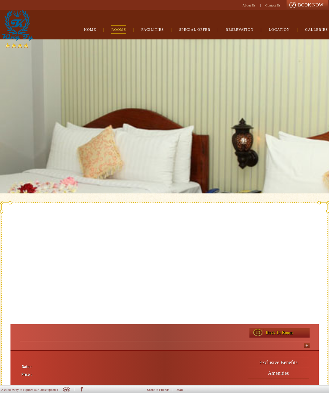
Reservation (240, 29)
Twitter (66, 389)
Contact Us (273, 5)
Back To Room (279, 332)
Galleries (316, 29)
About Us (248, 5)
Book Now (310, 4)
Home (90, 29)
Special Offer (195, 29)
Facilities (152, 29)
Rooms (118, 29)
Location (279, 29)
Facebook (81, 389)
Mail (179, 389)
